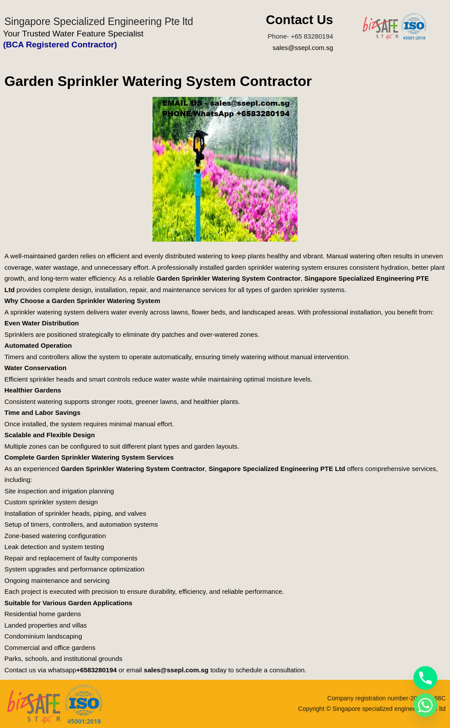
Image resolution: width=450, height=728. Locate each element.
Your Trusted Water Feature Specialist (73, 33)
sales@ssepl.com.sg (302, 47)
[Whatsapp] (425, 705)
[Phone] (425, 678)
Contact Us (299, 20)
